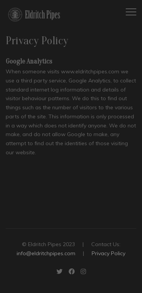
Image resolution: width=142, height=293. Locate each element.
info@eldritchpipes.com (46, 253)
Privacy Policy (108, 253)
